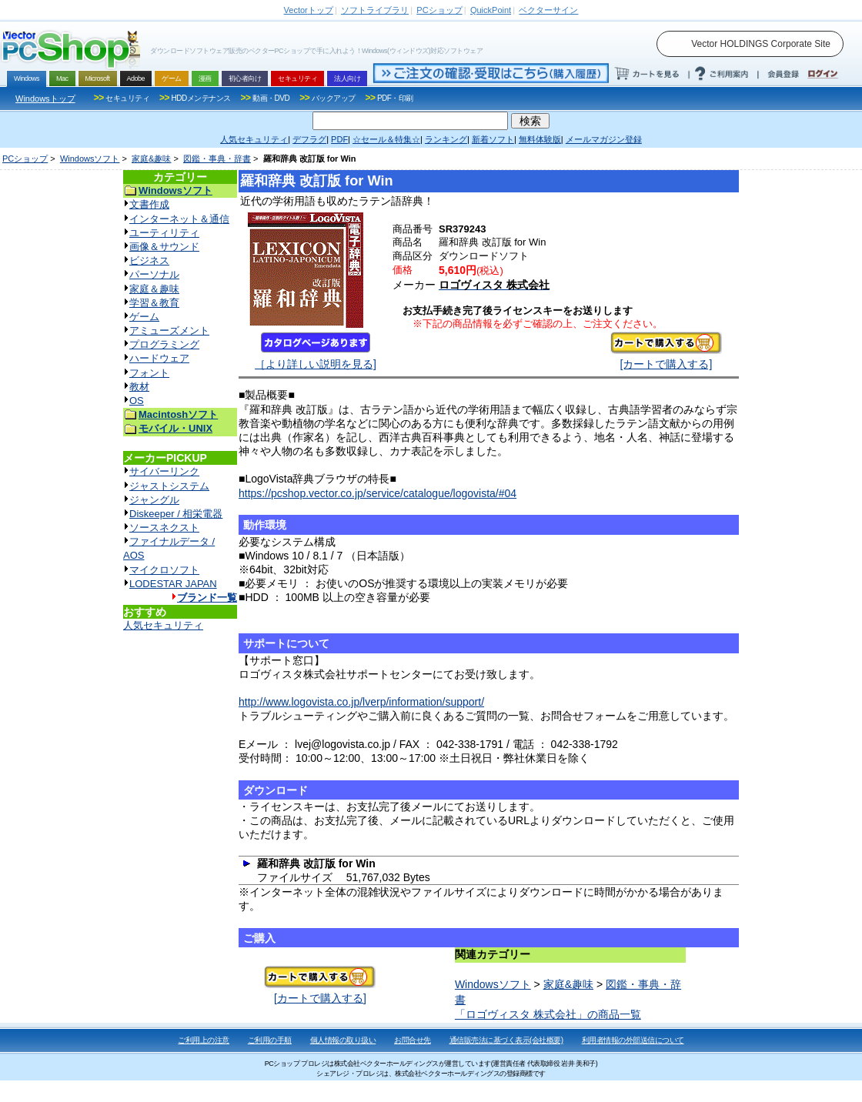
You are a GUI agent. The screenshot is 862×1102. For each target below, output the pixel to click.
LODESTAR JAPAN (173, 583)
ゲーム (144, 316)
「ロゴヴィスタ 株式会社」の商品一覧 (548, 1014)
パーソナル (154, 274)
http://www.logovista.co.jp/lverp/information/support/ (361, 702)
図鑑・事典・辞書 (217, 158)
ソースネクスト (164, 527)
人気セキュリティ (163, 625)
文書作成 (149, 204)
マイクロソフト (164, 570)
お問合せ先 (412, 1040)
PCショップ (25, 158)
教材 (139, 386)
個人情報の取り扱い (343, 1040)
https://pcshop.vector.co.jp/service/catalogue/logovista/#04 (377, 493)
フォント (149, 373)
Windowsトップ (45, 98)
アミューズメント (169, 330)
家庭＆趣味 (154, 289)
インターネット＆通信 (179, 219)
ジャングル (154, 500)
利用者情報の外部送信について (633, 1040)
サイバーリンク (164, 471)
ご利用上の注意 (203, 1040)
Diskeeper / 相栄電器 (175, 513)
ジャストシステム (169, 486)
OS (136, 400)
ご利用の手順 (270, 1040)
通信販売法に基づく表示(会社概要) (506, 1040)
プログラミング (164, 344)
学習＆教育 (154, 303)
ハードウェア (159, 358)
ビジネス (149, 260)
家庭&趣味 (151, 158)
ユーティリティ (164, 233)
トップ (308, 10)
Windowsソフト (90, 158)
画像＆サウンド (164, 246)
